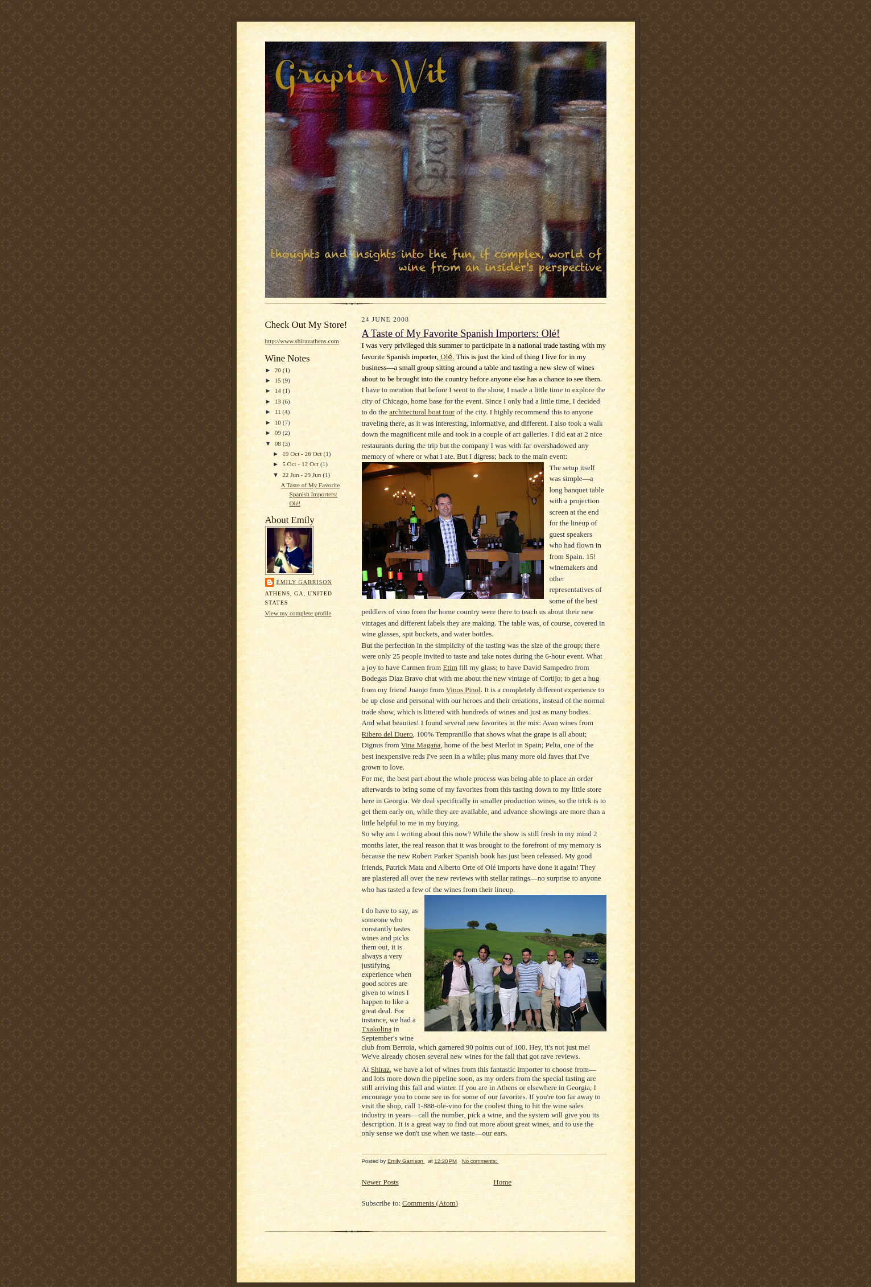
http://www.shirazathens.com (302, 341)
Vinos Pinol (463, 689)
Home (502, 1182)
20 (279, 370)
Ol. (447, 356)
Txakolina (377, 1029)
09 (279, 432)
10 (279, 422)
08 (279, 443)
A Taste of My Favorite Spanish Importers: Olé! (310, 494)
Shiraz (380, 1069)
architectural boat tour (422, 412)
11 (279, 411)
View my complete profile (298, 613)
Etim (450, 667)
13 (279, 401)
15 (279, 380)
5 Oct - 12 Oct (301, 463)
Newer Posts (380, 1182)
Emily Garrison (304, 582)
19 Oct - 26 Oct (302, 453)
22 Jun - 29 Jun (302, 474)
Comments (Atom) (430, 1203)
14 (279, 390)
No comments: (480, 1161)
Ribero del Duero (387, 734)
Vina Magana (421, 745)
